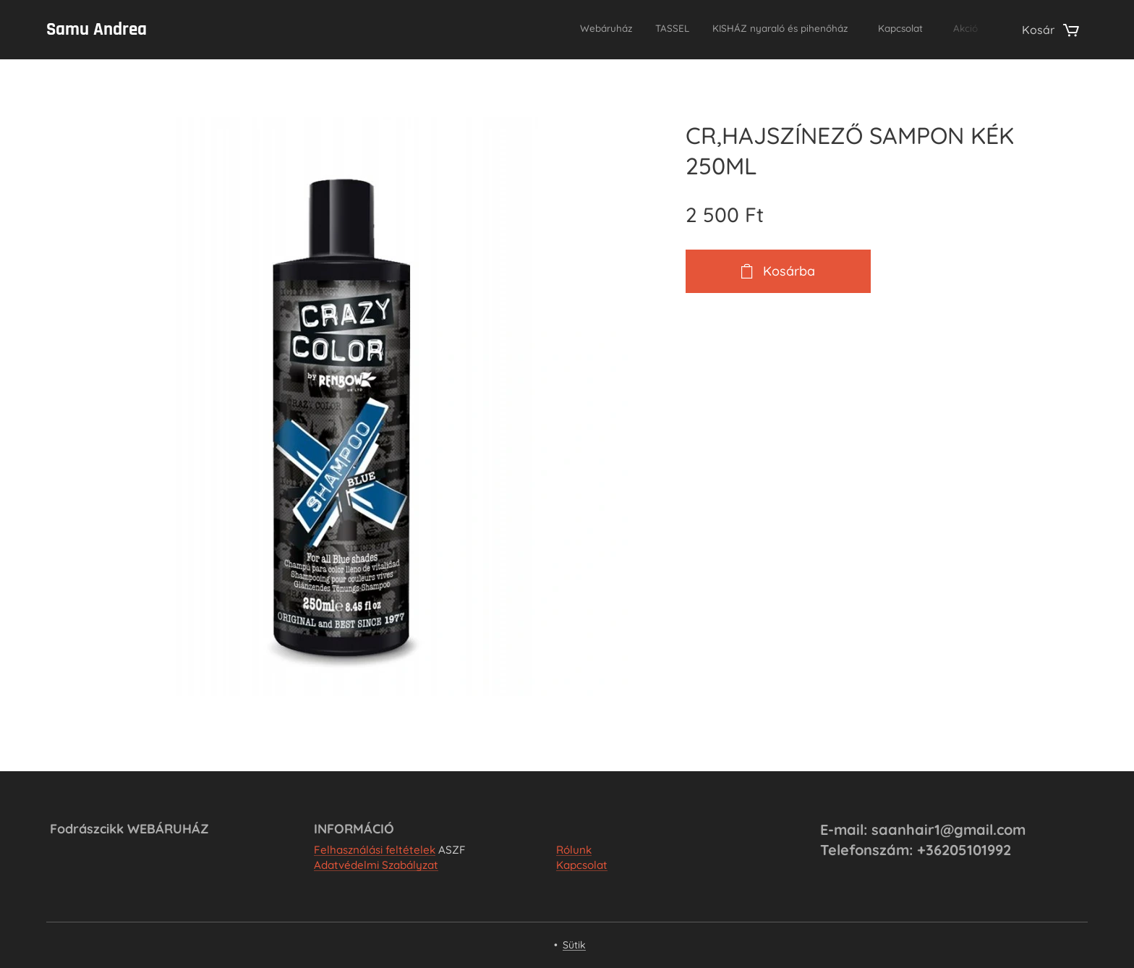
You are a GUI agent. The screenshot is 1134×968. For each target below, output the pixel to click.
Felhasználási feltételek (374, 850)
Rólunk (574, 850)
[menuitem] (874, 30)
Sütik (574, 944)
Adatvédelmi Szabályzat (376, 865)
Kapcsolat (582, 865)
